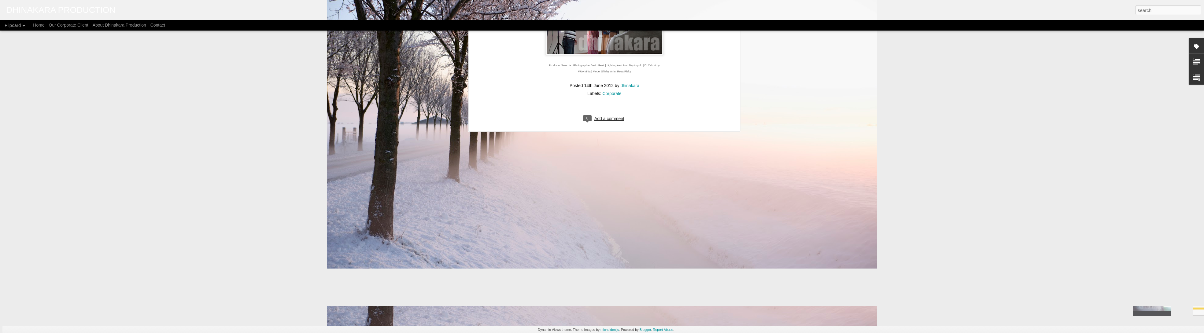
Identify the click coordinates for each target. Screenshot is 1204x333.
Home (38, 25)
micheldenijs (609, 329)
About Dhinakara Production (119, 25)
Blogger (645, 329)
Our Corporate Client (68, 25)
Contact (157, 25)
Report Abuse (663, 329)
